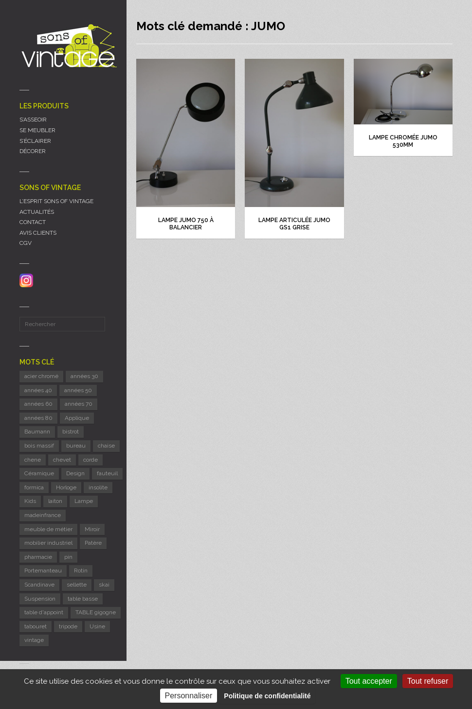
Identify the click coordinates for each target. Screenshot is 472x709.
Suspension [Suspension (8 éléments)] (39, 598)
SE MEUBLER (37, 130)
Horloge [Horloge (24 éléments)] (66, 487)
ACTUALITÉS (36, 211)
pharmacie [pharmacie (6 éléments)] (38, 556)
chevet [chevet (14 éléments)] (62, 459)
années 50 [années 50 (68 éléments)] (78, 390)
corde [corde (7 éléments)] (90, 459)
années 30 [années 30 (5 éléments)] (84, 376)
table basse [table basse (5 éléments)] (83, 598)
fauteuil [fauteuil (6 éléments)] (107, 473)
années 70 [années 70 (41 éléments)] (78, 403)
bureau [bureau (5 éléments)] (76, 445)
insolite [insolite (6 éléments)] (98, 487)
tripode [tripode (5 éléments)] (68, 626)
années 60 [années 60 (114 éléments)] (38, 403)
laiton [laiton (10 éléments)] (55, 501)
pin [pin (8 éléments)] (68, 556)
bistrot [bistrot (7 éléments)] (70, 431)
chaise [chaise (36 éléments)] (106, 445)
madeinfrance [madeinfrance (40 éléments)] (42, 515)
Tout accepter (368, 681)
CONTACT (32, 222)
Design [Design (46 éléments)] (75, 473)
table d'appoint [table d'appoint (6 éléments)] (43, 612)
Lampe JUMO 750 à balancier (186, 224)
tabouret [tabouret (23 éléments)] (35, 626)
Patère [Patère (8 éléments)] (93, 542)
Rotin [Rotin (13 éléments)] (81, 570)
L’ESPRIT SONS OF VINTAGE (56, 201)
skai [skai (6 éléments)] (104, 584)
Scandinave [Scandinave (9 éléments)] (39, 584)
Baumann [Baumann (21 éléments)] (37, 431)
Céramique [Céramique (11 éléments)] (39, 473)
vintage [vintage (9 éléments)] (34, 640)
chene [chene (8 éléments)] (32, 459)
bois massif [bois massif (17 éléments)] (39, 445)
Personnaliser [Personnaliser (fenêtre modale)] (189, 696)
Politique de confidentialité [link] (267, 696)
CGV (25, 243)
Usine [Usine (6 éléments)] (97, 626)
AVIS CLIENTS (37, 232)
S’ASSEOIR (33, 119)
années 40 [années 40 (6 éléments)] (38, 390)
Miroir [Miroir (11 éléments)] (92, 529)
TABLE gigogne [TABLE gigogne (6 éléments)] (95, 612)
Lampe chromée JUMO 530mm (403, 141)
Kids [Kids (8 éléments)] (30, 501)
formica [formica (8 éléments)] (34, 487)
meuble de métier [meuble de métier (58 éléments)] (48, 529)
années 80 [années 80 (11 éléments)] (38, 418)
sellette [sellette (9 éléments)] (77, 584)
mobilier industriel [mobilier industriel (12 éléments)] (48, 542)
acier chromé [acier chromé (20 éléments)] (41, 376)
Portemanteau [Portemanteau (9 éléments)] (43, 570)
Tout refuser (427, 681)
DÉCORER (32, 151)
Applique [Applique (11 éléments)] (77, 418)
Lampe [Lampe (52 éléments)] (83, 501)
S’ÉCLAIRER (35, 141)
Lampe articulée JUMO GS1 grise (294, 224)
